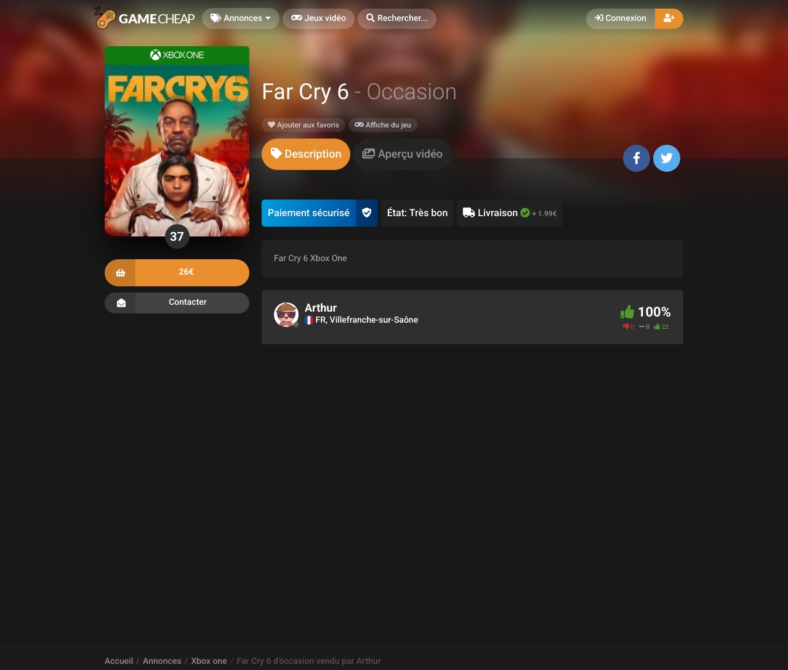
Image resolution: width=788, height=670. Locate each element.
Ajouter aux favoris (303, 125)
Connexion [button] (620, 18)
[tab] (306, 154)
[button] (397, 19)
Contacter (177, 303)
